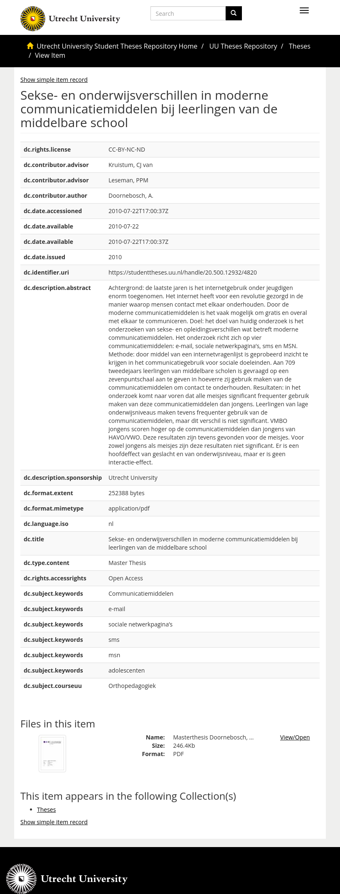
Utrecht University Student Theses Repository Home (117, 46)
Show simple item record (54, 80)
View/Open (295, 737)
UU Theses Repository (243, 46)
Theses (299, 46)
